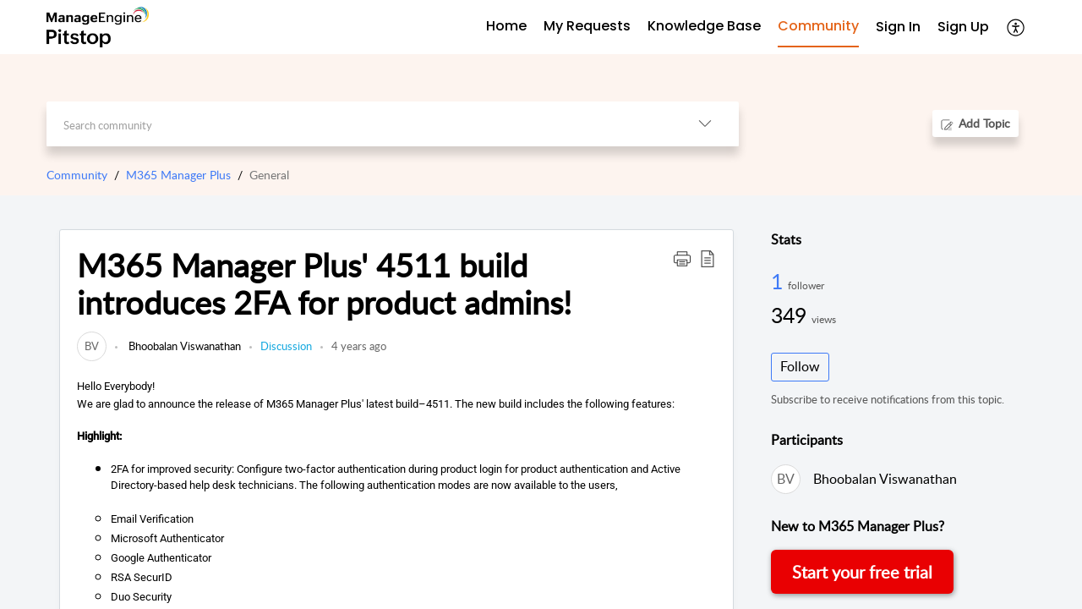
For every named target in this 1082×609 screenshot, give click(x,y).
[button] (682, 258)
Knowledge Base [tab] (704, 26)
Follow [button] (800, 366)
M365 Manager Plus (178, 175)
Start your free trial (862, 572)
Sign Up (963, 26)
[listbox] (705, 124)
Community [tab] (818, 26)
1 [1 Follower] (779, 280)
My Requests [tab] (587, 26)
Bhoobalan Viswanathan (183, 346)
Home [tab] (506, 26)
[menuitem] (898, 27)
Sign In (898, 26)
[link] (92, 346)
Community (76, 175)
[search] (358, 124)
